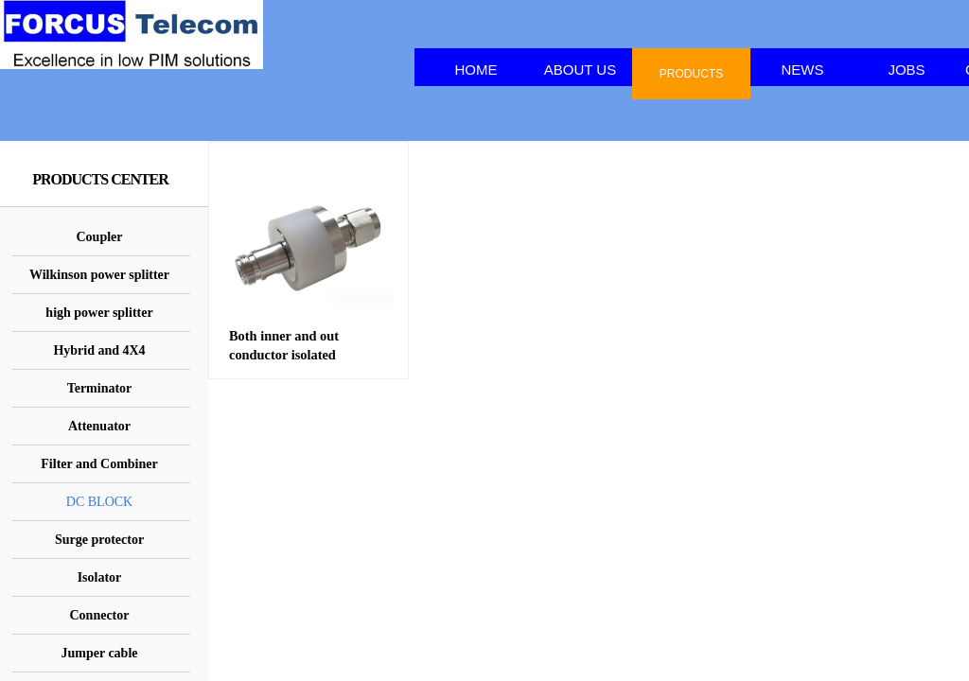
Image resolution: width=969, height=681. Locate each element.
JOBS (906, 69)
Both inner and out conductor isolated (284, 345)
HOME (476, 69)
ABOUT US (580, 69)
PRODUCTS (691, 73)
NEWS (803, 69)
